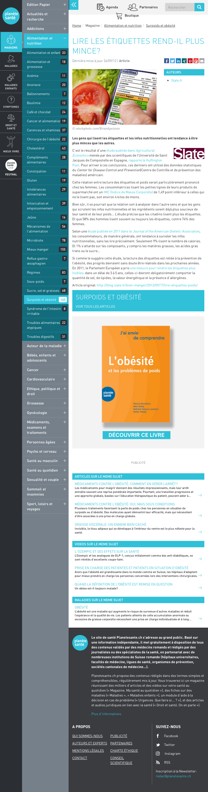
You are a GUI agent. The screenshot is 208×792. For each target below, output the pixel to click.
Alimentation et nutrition (39, 40)
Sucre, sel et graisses (43, 290)
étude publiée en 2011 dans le (143, 231)
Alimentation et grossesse (38, 64)
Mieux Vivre (11, 151)
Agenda (111, 7)
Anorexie (33, 85)
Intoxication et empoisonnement (40, 205)
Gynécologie (37, 412)
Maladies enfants (11, 86)
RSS (163, 762)
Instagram (168, 753)
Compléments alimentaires (37, 159)
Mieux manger (38, 249)
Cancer (33, 369)
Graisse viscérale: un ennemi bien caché (110, 524)
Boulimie (33, 103)
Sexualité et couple (43, 479)
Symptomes (11, 106)
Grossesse (35, 403)
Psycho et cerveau (42, 451)
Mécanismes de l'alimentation (38, 228)
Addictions (35, 28)
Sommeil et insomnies (36, 491)
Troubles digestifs (40, 336)
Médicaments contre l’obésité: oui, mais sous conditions (125, 504)
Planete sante (11, 15)
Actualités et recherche (37, 16)
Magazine (11, 47)
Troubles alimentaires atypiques (43, 324)
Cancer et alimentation (44, 121)
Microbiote (35, 240)
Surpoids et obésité (41, 299)
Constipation (36, 171)
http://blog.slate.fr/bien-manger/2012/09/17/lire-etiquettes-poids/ (147, 285)
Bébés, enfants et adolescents (41, 357)
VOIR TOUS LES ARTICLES (95, 306)
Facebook (167, 735)
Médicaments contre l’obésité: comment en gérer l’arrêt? (126, 484)
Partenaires (148, 7)
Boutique (131, 15)
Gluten (32, 180)
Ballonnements (38, 94)
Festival (11, 174)
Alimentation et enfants (44, 52)
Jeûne (31, 217)
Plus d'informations (106, 714)
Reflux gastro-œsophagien (38, 260)
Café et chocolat (39, 112)
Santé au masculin (42, 460)
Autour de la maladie (44, 345)
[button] (166, 60)
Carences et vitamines (43, 130)
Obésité (81, 607)
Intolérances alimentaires (36, 191)
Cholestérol (35, 148)
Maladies (11, 65)
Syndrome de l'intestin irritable (44, 311)
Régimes (33, 272)
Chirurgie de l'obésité (43, 139)
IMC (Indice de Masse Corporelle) (129, 192)
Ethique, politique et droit (43, 391)
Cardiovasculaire (41, 379)
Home (76, 25)
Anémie (32, 75)
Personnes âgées (41, 442)
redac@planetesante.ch (173, 776)
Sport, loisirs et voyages (39, 506)
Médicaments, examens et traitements (38, 427)
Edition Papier (38, 4)
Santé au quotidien (42, 470)
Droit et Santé (11, 126)
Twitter (165, 744)
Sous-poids (35, 281)
